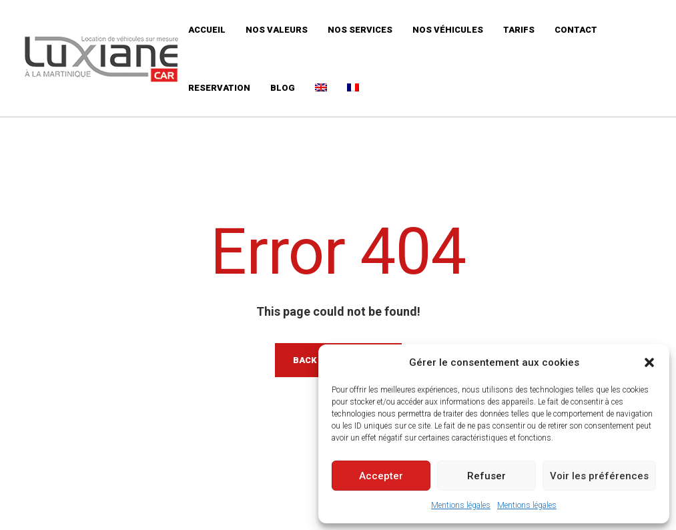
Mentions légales (460, 505)
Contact (576, 30)
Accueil (207, 30)
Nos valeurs (277, 30)
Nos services (360, 30)
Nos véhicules (447, 30)
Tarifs (519, 30)
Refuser (486, 476)
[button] (649, 362)
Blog (282, 88)
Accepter (381, 476)
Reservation (219, 88)
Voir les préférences (599, 476)
